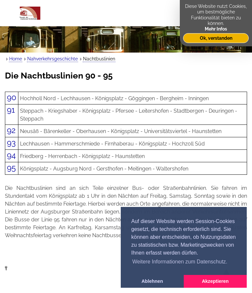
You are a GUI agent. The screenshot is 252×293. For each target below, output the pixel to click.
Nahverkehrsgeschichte (52, 58)
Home (15, 58)
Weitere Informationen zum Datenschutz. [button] (179, 261)
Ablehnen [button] (152, 281)
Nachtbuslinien (99, 58)
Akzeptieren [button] (215, 281)
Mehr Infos (216, 29)
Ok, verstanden (216, 38)
